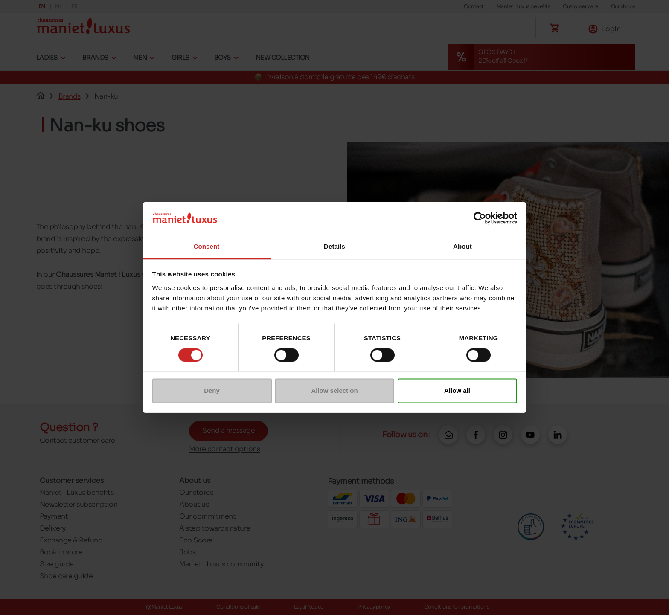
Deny (212, 390)
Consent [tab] (207, 246)
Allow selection (334, 390)
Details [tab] (334, 246)
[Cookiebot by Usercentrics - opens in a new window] (479, 218)
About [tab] (462, 246)
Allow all (457, 390)
